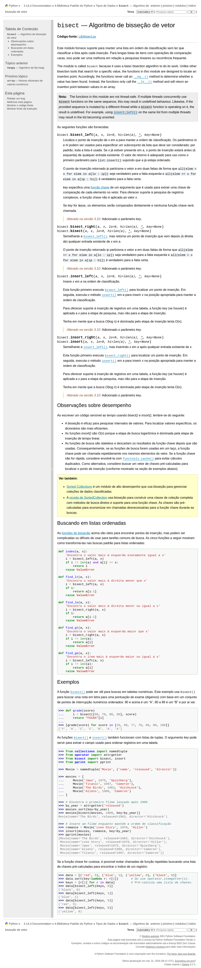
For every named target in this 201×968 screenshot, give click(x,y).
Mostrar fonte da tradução (22, 108)
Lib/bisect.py (87, 36)
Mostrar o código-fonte (20, 105)
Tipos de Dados (105, 5)
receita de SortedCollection (88, 497)
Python (13, 5)
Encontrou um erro (185, 961)
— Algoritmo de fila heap (25, 67)
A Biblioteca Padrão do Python (74, 5)
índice (192, 5)
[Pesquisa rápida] (171, 12)
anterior (155, 5)
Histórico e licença (155, 946)
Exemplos (17, 54)
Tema (140, 11)
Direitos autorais (150, 936)
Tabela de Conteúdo (21, 29)
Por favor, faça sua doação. (181, 954)
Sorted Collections (79, 486)
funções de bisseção (76, 533)
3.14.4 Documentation (37, 5)
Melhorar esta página (19, 102)
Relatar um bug (16, 98)
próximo (168, 5)
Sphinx (185, 964)
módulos (180, 5)
